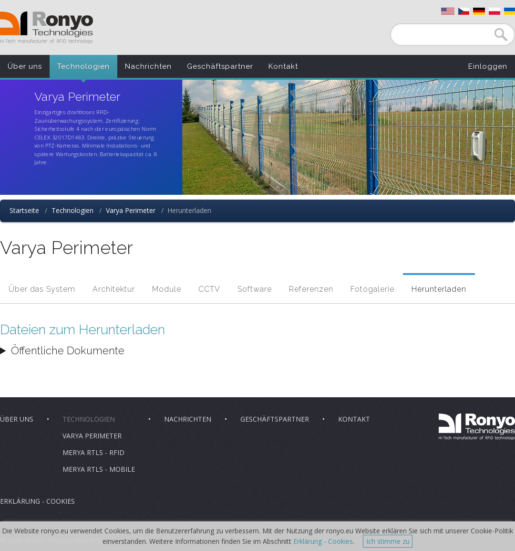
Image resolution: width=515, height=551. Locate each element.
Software (254, 289)
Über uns (25, 66)
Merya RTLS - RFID (93, 452)
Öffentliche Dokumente (67, 350)
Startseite (24, 210)
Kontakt (283, 66)
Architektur (114, 289)
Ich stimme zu (388, 541)
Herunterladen (439, 289)
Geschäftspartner (220, 66)
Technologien (83, 66)
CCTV (209, 289)
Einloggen (487, 66)
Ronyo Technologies (46, 27)
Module (166, 289)
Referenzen (311, 289)
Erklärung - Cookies (37, 501)
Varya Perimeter (130, 210)
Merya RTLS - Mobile (98, 469)
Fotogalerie (372, 289)
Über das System (42, 289)
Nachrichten (148, 66)
